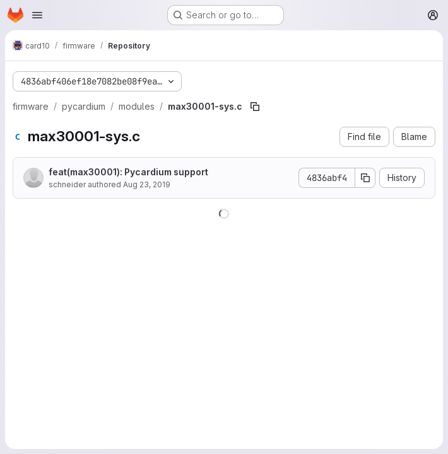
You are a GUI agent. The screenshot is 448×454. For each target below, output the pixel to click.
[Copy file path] (255, 106)
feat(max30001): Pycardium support (128, 171)
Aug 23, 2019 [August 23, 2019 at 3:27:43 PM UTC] (146, 184)
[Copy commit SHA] (365, 178)
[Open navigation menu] (37, 15)
